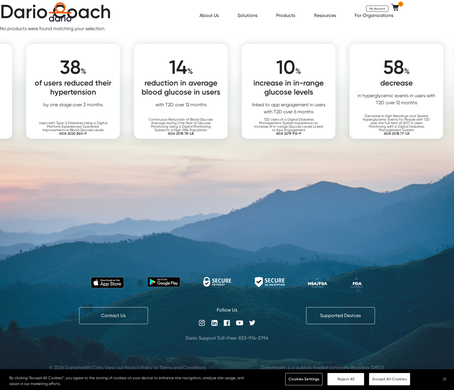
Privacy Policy (138, 367)
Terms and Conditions (182, 367)
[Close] (444, 379)
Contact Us (113, 315)
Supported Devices (340, 315)
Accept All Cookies (389, 379)
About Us (209, 15)
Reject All (345, 379)
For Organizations (375, 15)
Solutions (248, 15)
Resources (325, 15)
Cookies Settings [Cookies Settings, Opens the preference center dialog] (304, 379)
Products (286, 15)
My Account (377, 8)
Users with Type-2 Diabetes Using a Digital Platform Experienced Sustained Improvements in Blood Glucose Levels (82, 128)
